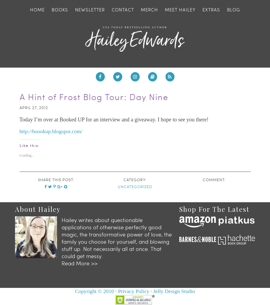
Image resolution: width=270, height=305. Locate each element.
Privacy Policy (134, 290)
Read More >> (80, 262)
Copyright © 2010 (94, 290)
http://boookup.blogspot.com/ (51, 131)
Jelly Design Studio (174, 290)
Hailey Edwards (134, 39)
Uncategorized (135, 186)
